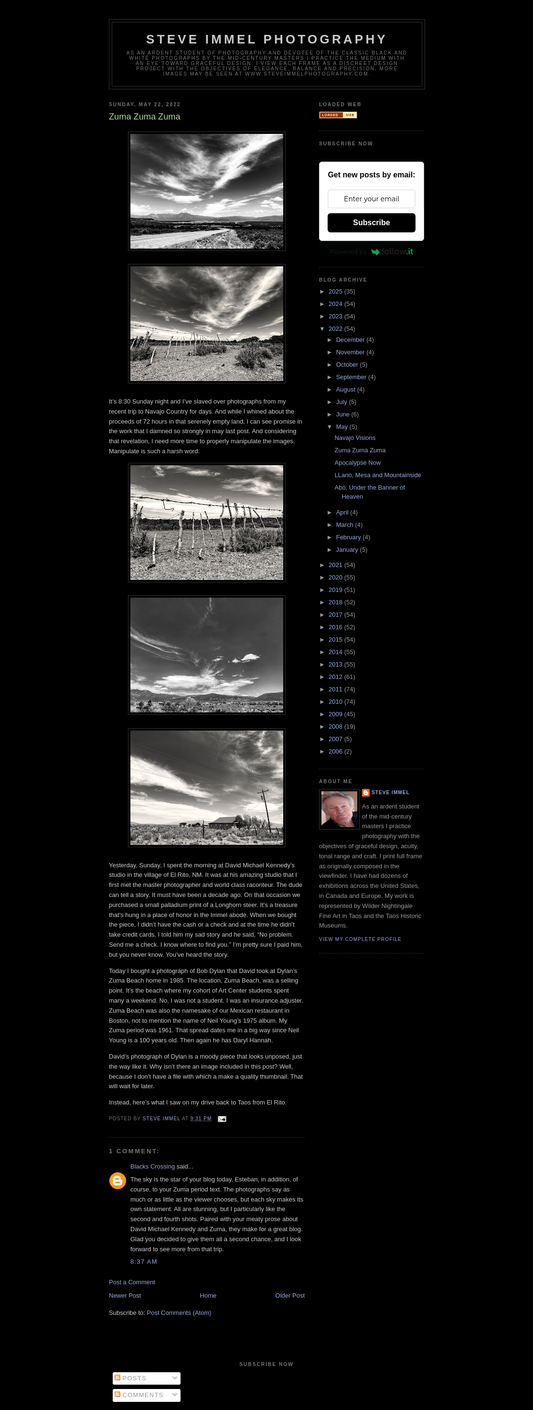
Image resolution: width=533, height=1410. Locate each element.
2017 (336, 614)
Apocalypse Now (357, 462)
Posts (131, 1378)
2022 (336, 328)
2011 (336, 689)
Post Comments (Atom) (179, 1312)
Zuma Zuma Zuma (359, 450)
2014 (336, 652)
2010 (336, 701)
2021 (336, 564)
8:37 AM (144, 1261)
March (345, 524)
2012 (336, 676)
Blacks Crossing (152, 1166)
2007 (336, 739)
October (348, 364)
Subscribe (371, 223)
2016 (336, 627)
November (351, 352)
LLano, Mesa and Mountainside (377, 475)
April (343, 512)
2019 (336, 589)
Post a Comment (132, 1282)
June (344, 414)
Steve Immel (391, 792)
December (351, 339)
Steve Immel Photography (267, 39)
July (342, 401)
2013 (336, 664)
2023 (336, 316)
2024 (336, 303)
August (346, 389)
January (348, 549)
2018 (336, 602)
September (352, 377)
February (349, 537)
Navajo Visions (354, 437)
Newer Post (125, 1295)
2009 (336, 714)
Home (208, 1295)
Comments (139, 1395)
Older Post (290, 1295)
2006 (336, 751)
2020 (336, 577)
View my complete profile (360, 939)
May (343, 426)
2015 (336, 639)
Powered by (371, 251)
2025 (336, 291)
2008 (336, 726)
